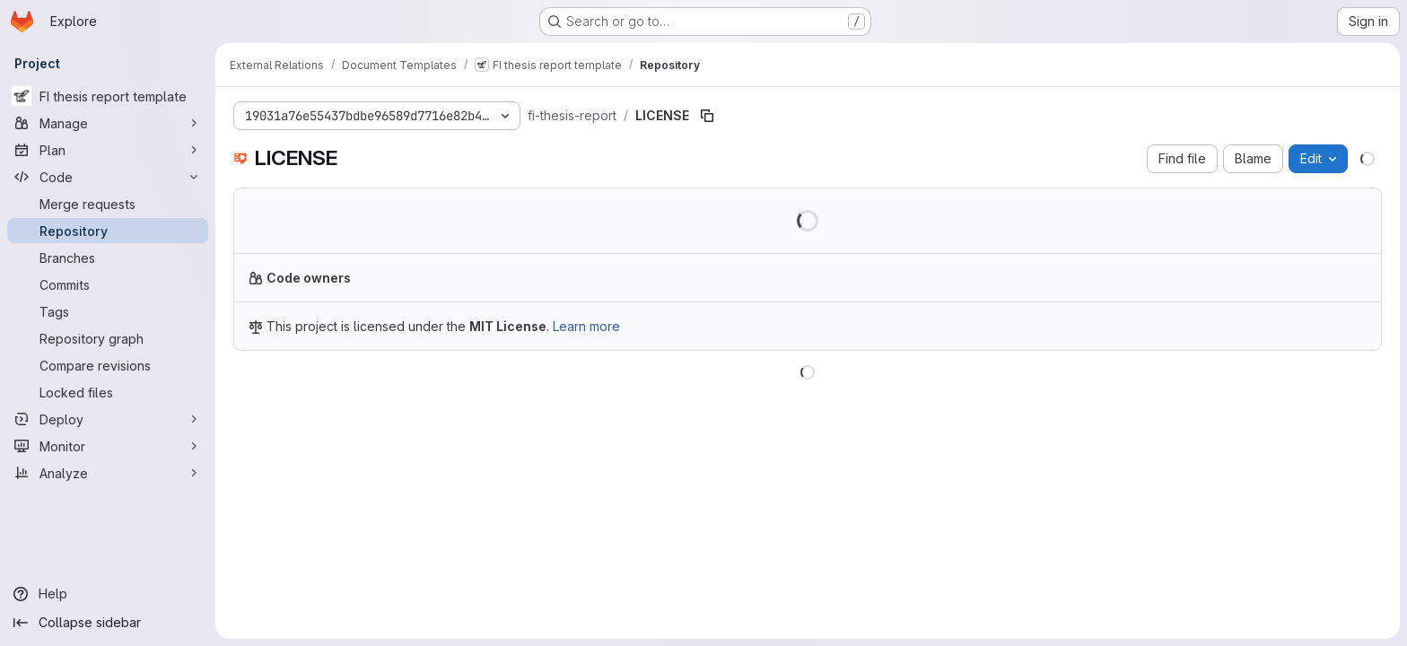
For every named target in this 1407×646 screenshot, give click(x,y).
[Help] (107, 594)
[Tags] (107, 311)
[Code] (107, 176)
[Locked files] (107, 392)
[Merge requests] (107, 203)
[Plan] (107, 149)
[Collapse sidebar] (107, 622)
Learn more (586, 326)
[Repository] (107, 230)
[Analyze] (107, 472)
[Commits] (107, 284)
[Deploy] (107, 419)
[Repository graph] (107, 338)
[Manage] (107, 122)
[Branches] (107, 257)
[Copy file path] (707, 115)
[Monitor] (107, 445)
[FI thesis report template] (107, 96)
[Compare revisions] (107, 365)
